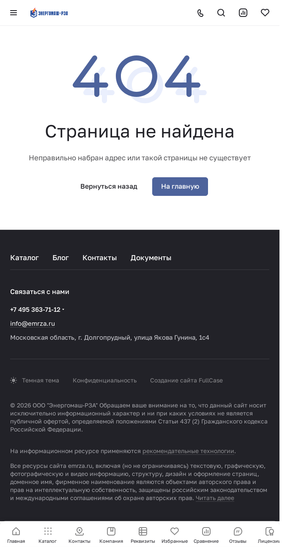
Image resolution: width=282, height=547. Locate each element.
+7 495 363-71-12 (35, 309)
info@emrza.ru (32, 323)
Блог (60, 257)
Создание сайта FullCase (186, 380)
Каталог (24, 257)
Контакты (99, 257)
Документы (151, 257)
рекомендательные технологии (188, 450)
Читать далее (215, 497)
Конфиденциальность (105, 380)
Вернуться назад (108, 186)
